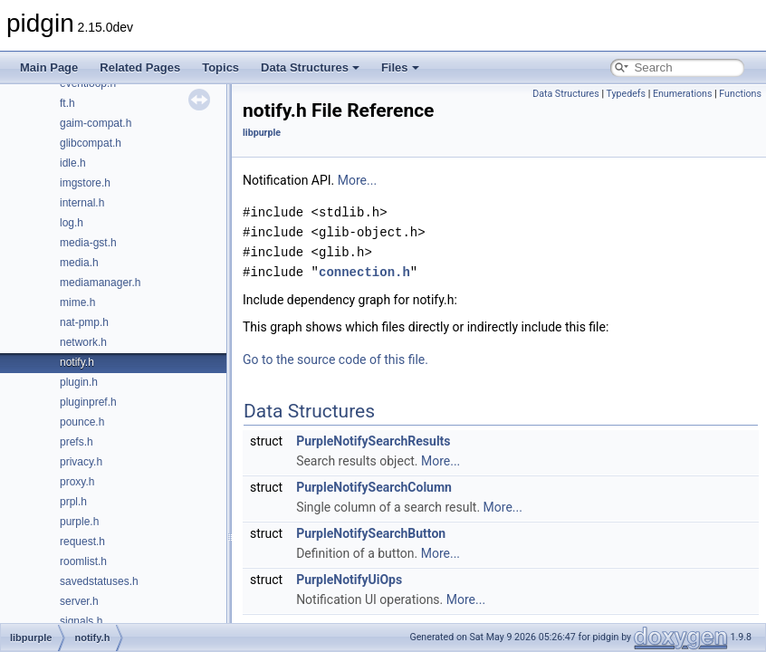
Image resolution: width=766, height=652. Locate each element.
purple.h (79, 521)
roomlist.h (83, 561)
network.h (83, 342)
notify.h (77, 362)
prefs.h (76, 442)
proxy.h (77, 481)
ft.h (67, 103)
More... (357, 180)
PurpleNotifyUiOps (349, 579)
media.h (79, 262)
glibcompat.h (90, 143)
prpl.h (73, 501)
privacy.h (81, 461)
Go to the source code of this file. (335, 359)
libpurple (262, 133)
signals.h (81, 621)
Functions (740, 94)
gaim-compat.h (95, 123)
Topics (220, 67)
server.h (79, 601)
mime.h (77, 302)
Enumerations (683, 94)
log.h (71, 222)
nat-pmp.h (84, 322)
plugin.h (79, 382)
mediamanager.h (100, 282)
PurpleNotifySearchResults (373, 441)
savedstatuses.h (99, 581)
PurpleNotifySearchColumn (374, 487)
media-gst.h (88, 242)
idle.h (73, 163)
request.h (82, 541)
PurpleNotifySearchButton (370, 533)
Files (400, 67)
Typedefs (626, 94)
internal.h (82, 203)
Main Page (49, 67)
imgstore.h (85, 183)
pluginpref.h (88, 402)
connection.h (364, 272)
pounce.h (82, 422)
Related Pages (140, 67)
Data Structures (310, 67)
